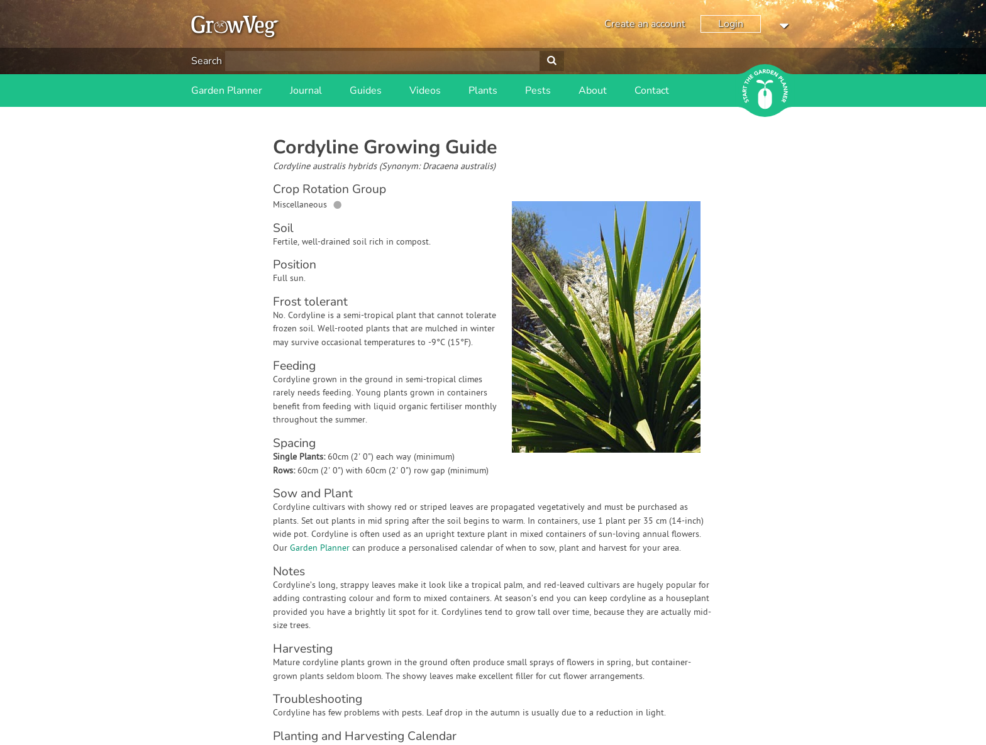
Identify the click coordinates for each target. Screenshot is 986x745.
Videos (425, 90)
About (593, 90)
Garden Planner (226, 90)
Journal (306, 90)
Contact (651, 90)
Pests (538, 90)
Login (730, 24)
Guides (366, 90)
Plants (482, 90)
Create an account (644, 24)
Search (206, 61)
